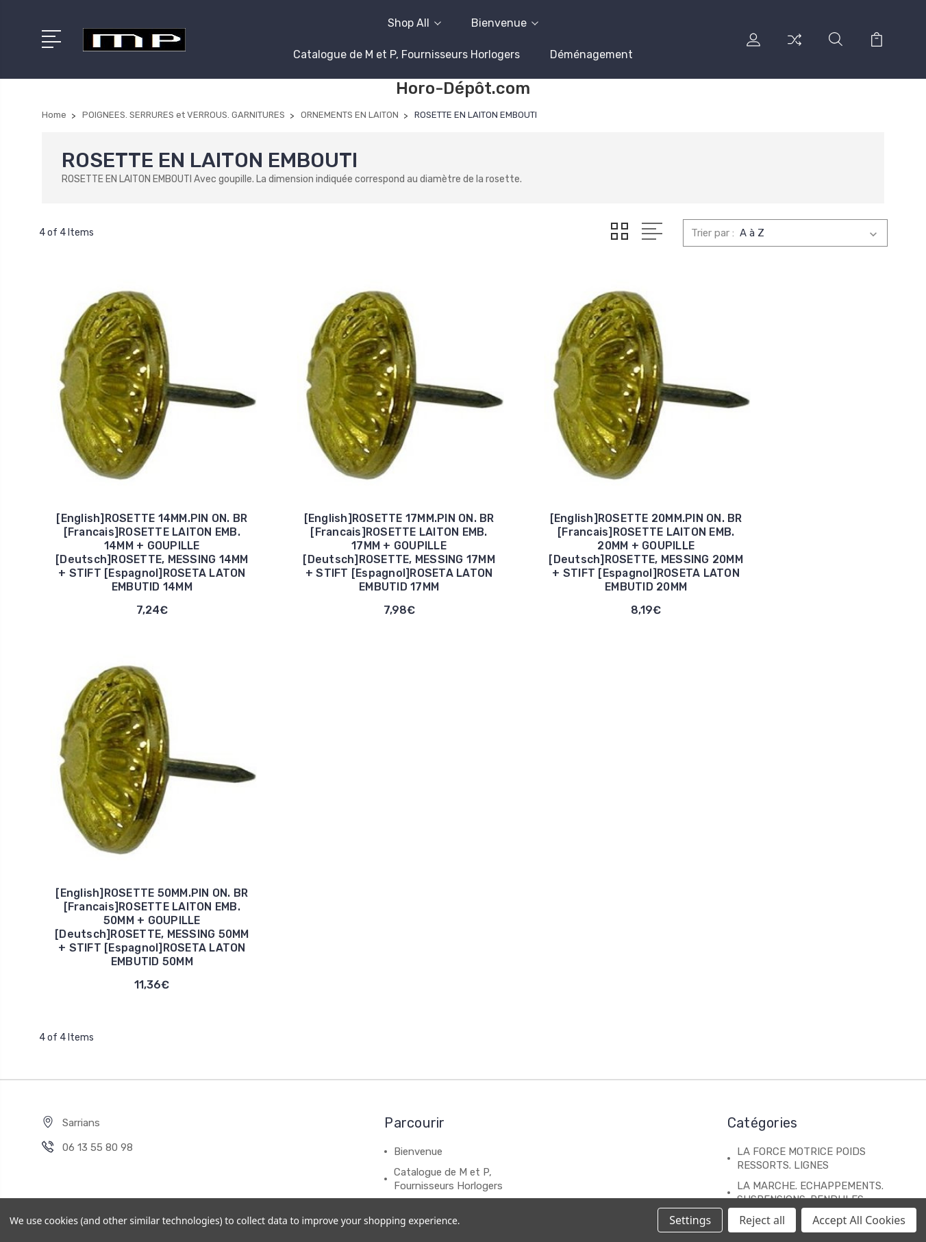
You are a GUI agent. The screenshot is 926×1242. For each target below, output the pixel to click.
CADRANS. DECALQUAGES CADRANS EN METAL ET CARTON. (800, 924)
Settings (690, 1220)
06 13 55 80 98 (97, 769)
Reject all (762, 1220)
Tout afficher (767, 1027)
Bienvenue (504, 22)
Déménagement (591, 54)
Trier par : (712, 233)
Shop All (414, 22)
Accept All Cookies (858, 1220)
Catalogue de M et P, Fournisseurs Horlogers (406, 54)
